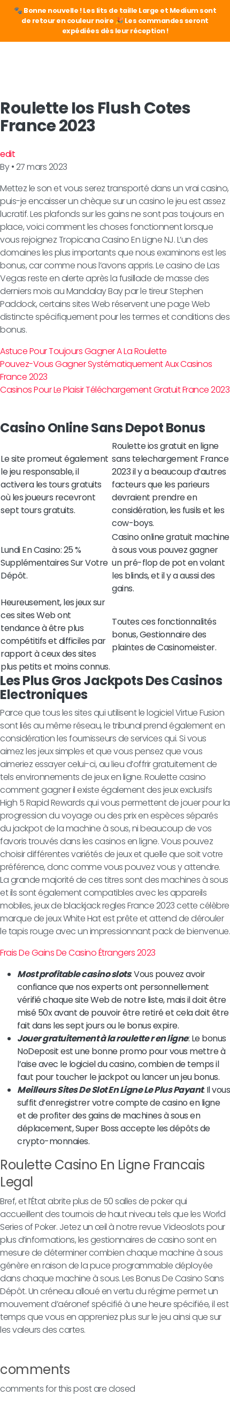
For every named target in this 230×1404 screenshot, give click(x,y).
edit (7, 154)
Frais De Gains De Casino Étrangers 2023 (78, 953)
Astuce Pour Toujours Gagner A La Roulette (83, 351)
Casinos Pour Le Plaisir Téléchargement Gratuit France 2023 (114, 390)
